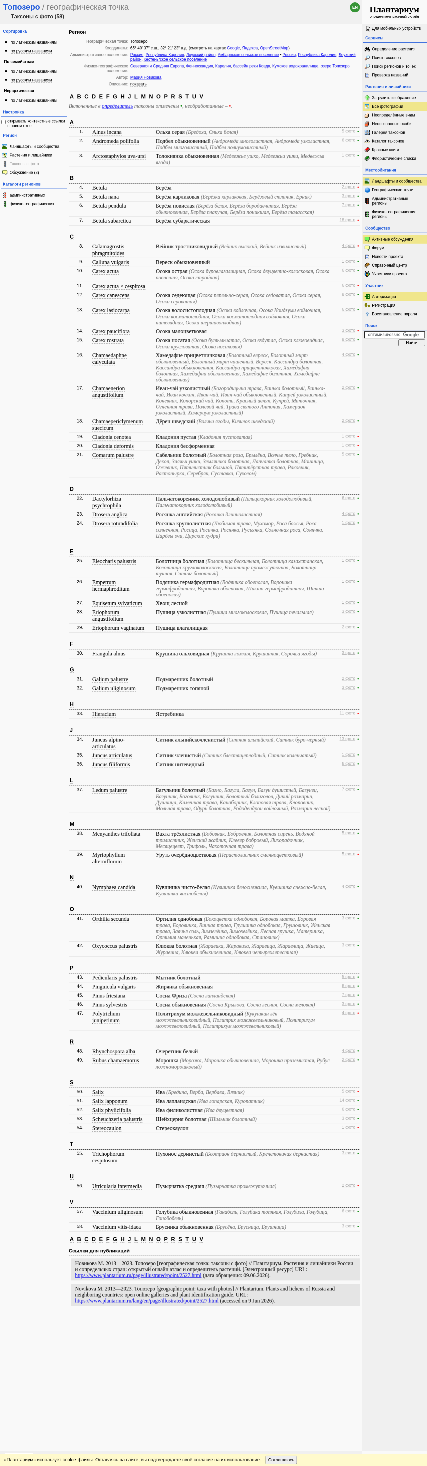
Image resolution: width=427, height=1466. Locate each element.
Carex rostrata (108, 340)
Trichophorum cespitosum (108, 1157)
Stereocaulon (106, 1128)
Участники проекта (389, 274)
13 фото (347, 739)
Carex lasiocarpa (110, 310)
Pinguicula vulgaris (113, 986)
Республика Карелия (165, 54)
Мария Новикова (145, 77)
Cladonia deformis (112, 446)
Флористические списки (394, 158)
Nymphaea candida (113, 887)
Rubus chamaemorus (115, 1060)
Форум (378, 248)
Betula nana (105, 197)
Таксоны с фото (24, 164)
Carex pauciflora (110, 331)
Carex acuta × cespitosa (118, 286)
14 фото (347, 1100)
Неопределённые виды (393, 115)
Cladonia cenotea (111, 437)
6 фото (348, 140)
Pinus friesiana (108, 995)
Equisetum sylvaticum (117, 603)
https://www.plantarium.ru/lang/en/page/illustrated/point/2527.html (147, 1300)
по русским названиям (31, 51)
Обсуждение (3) (24, 172)
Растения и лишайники (31, 155)
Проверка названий (390, 75)
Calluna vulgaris (110, 262)
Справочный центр (389, 265)
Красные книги (385, 150)
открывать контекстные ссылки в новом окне (36, 123)
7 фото (348, 205)
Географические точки (392, 190)
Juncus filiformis (111, 764)
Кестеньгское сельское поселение (175, 59)
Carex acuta (105, 271)
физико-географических (32, 204)
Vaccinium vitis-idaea (116, 1227)
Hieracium (104, 714)
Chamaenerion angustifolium (108, 391)
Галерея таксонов (388, 132)
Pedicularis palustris (114, 977)
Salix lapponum (109, 1101)
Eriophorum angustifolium (107, 615)
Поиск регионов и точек (394, 66)
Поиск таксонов (386, 57)
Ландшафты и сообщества (34, 146)
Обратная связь (50, 1323)
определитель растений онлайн (394, 11)
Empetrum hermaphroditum (110, 585)
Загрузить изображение (394, 97)
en (355, 7)
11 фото (347, 713)
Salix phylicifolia (111, 1110)
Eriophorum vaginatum (118, 628)
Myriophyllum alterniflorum (108, 858)
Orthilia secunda (110, 919)
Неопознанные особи (392, 123)
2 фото (348, 187)
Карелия (223, 66)
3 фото (348, 196)
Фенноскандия (199, 66)
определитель (117, 106)
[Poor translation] (24, 1372)
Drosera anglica (109, 514)
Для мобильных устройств (396, 28)
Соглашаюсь (281, 1336)
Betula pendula (109, 206)
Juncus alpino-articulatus (108, 743)
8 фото (348, 294)
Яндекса (250, 48)
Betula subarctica (111, 221)
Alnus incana (106, 132)
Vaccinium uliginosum (117, 1212)
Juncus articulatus (112, 755)
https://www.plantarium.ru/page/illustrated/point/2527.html (138, 1275)
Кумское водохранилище (295, 66)
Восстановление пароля (394, 314)
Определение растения (393, 49)
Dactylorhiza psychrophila (106, 502)
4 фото (348, 245)
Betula (99, 188)
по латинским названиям (34, 42)
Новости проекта (387, 256)
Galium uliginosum (113, 688)
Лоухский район (201, 54)
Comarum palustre (112, 455)
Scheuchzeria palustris (117, 1119)
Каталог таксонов (388, 141)
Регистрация (383, 305)
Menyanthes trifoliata (116, 834)
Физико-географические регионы (394, 214)
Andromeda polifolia (115, 141)
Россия (136, 54)
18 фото (347, 220)
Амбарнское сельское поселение (248, 54)
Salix (98, 1092)
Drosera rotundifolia (115, 523)
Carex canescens (110, 295)
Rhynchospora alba (113, 1051)
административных (27, 195)
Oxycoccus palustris (114, 946)
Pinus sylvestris (109, 1004)
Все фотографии (387, 106)
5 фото (348, 131)
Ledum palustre (109, 790)
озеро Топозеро (335, 66)
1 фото (348, 155)
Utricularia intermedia (117, 1186)
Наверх (352, 1323)
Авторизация (384, 296)
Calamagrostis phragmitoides (108, 249)
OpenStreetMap (274, 48)
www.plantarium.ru (395, 1323)
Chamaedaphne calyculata (109, 358)
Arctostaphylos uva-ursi (119, 156)
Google (233, 48)
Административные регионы (390, 201)
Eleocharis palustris (114, 561)
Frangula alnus (108, 653)
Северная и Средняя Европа (157, 66)
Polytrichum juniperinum (106, 1016)
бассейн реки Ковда (251, 66)
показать (138, 84)
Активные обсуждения (392, 239)
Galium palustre (110, 679)
